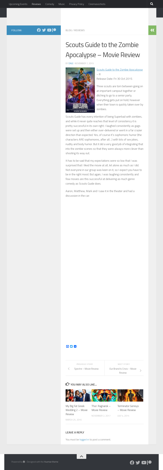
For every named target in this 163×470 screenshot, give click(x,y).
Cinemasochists (97, 4)
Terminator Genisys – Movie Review (128, 408)
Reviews (36, 4)
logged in (84, 439)
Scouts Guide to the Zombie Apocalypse (119, 69)
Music (62, 4)
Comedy (49, 4)
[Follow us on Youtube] (49, 30)
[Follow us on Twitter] (44, 30)
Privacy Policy (76, 4)
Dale (71, 63)
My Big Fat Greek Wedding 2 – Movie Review (77, 410)
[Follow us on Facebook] (39, 30)
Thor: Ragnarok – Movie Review (101, 408)
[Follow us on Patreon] (54, 30)
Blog (69, 30)
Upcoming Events (18, 4)
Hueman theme (51, 461)
